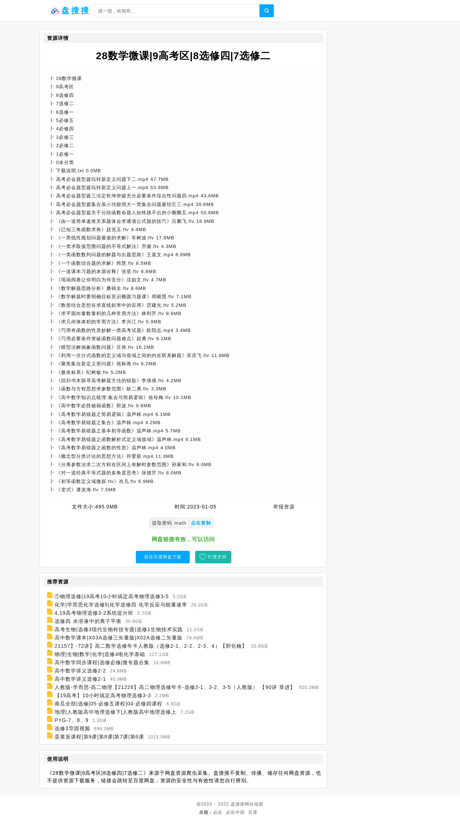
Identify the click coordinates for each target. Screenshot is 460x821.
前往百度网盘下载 (162, 556)
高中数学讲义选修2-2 (80, 671)
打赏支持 (217, 556)
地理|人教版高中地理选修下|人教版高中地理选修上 (115, 712)
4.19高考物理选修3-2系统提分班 (94, 613)
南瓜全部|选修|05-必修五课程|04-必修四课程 (108, 704)
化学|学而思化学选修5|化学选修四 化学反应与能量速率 (121, 604)
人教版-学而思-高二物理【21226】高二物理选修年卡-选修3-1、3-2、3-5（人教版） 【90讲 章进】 (175, 687)
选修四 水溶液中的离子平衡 (88, 621)
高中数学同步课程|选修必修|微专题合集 (102, 662)
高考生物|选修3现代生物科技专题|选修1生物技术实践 (119, 629)
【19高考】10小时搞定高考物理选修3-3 (103, 695)
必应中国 (235, 812)
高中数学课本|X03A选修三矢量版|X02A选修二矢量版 (119, 638)
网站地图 (254, 804)
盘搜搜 (238, 804)
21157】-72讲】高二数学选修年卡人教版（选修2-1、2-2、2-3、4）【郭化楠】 (151, 646)
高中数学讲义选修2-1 (80, 679)
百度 (253, 812)
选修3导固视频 (72, 728)
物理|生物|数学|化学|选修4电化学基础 (100, 654)
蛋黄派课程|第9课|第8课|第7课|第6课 (99, 737)
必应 (217, 812)
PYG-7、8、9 (72, 720)
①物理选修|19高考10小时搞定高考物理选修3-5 (112, 596)
